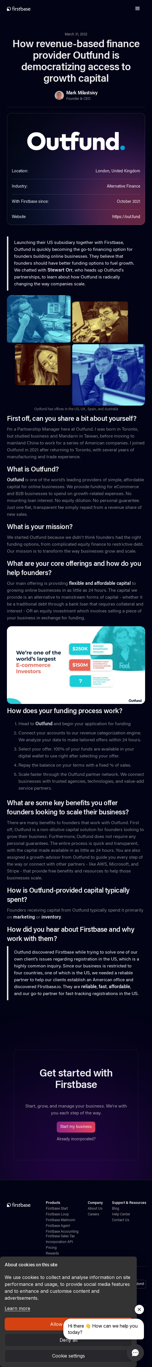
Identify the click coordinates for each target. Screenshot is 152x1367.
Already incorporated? (76, 1139)
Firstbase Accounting (62, 1232)
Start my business (76, 1127)
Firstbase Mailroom (60, 1220)
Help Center (121, 1214)
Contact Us (120, 1220)
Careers (93, 1214)
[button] (137, 8)
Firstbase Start (57, 1209)
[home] (19, 9)
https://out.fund (126, 217)
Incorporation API (59, 1242)
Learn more (17, 1308)
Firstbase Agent (58, 1226)
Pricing (51, 1248)
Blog (115, 1209)
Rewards (52, 1253)
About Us (95, 1209)
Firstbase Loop (57, 1214)
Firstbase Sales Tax (60, 1236)
